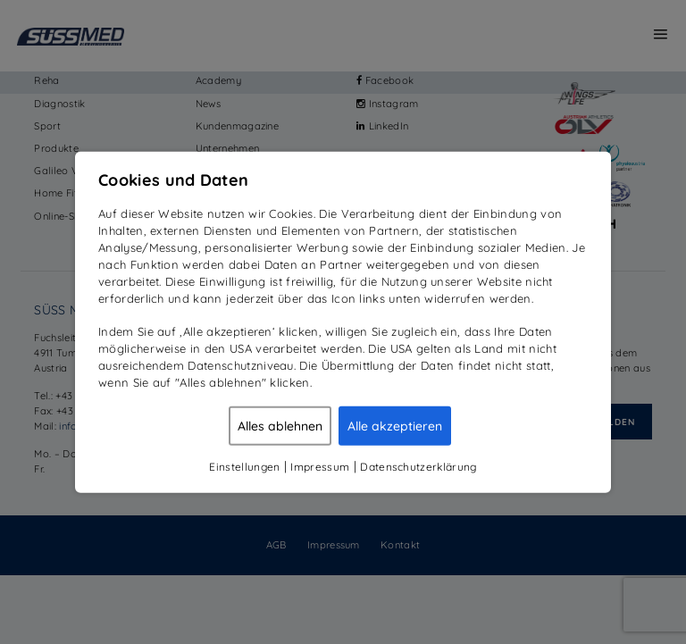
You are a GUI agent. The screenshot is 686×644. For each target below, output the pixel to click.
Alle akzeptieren (394, 425)
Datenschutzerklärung (418, 466)
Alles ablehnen (280, 425)
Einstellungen (244, 466)
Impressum (319, 466)
